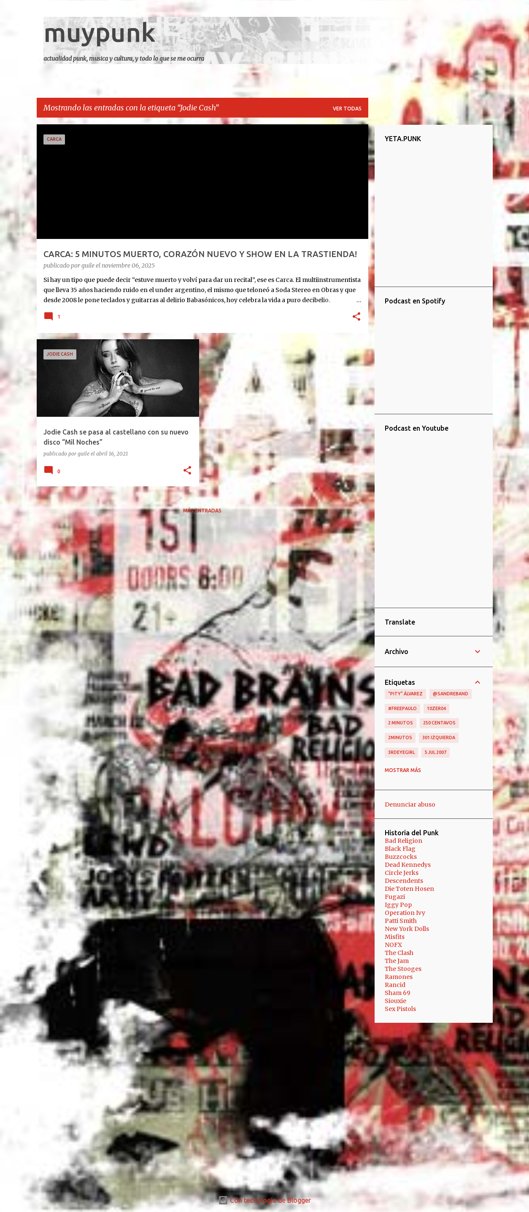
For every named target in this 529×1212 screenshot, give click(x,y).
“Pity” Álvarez (405, 693)
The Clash (399, 953)
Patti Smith (401, 921)
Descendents (404, 881)
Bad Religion (403, 841)
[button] (356, 317)
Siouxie (395, 1001)
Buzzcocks (401, 857)
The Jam (397, 961)
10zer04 (436, 708)
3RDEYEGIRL (401, 752)
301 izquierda (438, 737)
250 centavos (439, 722)
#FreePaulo (402, 708)
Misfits (395, 937)
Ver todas (347, 108)
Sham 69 (397, 993)
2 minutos (400, 722)
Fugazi (395, 897)
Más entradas (202, 510)
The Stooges (403, 969)
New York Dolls (407, 929)
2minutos (400, 737)
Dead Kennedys (408, 865)
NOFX (393, 945)
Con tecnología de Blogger (264, 1200)
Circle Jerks (401, 873)
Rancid (395, 985)
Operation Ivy (405, 913)
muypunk (99, 32)
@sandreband (450, 693)
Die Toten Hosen (409, 889)
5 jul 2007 (435, 752)
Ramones (399, 977)
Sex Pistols (400, 1009)
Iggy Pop (398, 905)
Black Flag (400, 849)
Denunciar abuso (410, 804)
